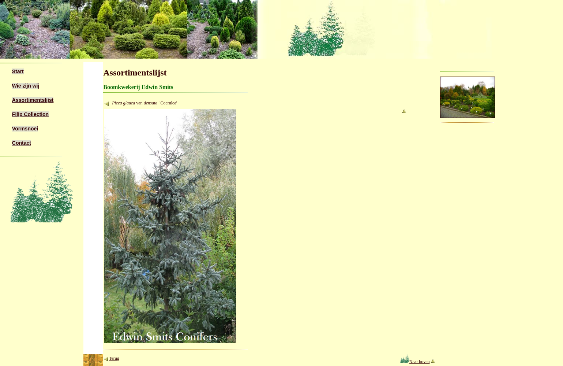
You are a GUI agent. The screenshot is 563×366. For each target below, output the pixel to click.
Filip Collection (30, 114)
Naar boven (415, 361)
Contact (21, 143)
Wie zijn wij (26, 86)
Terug (114, 358)
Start (18, 71)
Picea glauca (124, 103)
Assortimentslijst (33, 100)
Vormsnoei (25, 129)
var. (146, 103)
